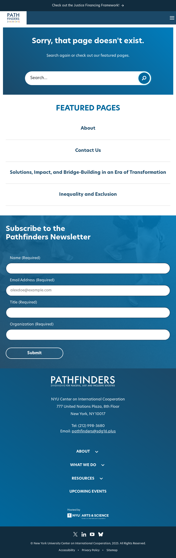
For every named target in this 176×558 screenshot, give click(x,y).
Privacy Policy (90, 550)
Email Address (32, 280)
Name (25, 258)
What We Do (83, 465)
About (88, 128)
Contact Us (88, 150)
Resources (83, 478)
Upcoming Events (88, 492)
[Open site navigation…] (172, 18)
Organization (32, 324)
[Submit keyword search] (144, 78)
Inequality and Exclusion (88, 194)
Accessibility (67, 550)
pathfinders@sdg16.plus (94, 431)
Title (23, 302)
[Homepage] (13, 18)
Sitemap (112, 550)
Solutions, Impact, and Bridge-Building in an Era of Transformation (88, 172)
